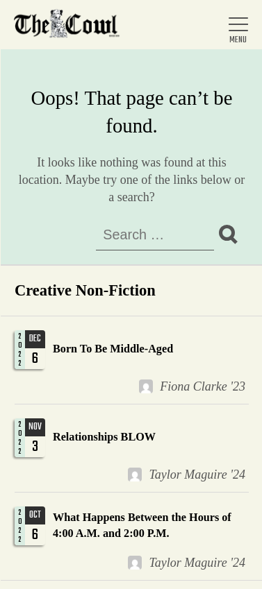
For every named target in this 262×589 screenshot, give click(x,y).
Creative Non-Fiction (85, 290)
